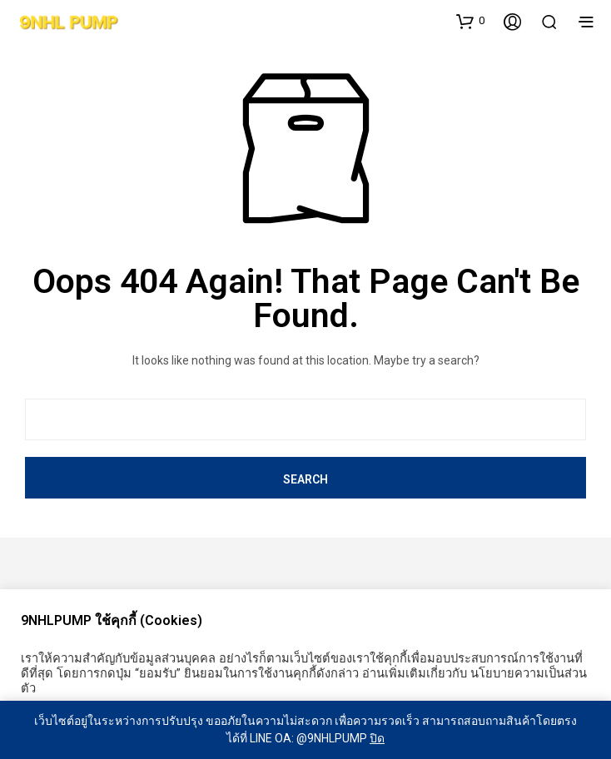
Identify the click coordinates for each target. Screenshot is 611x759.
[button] (470, 20)
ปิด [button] (377, 738)
